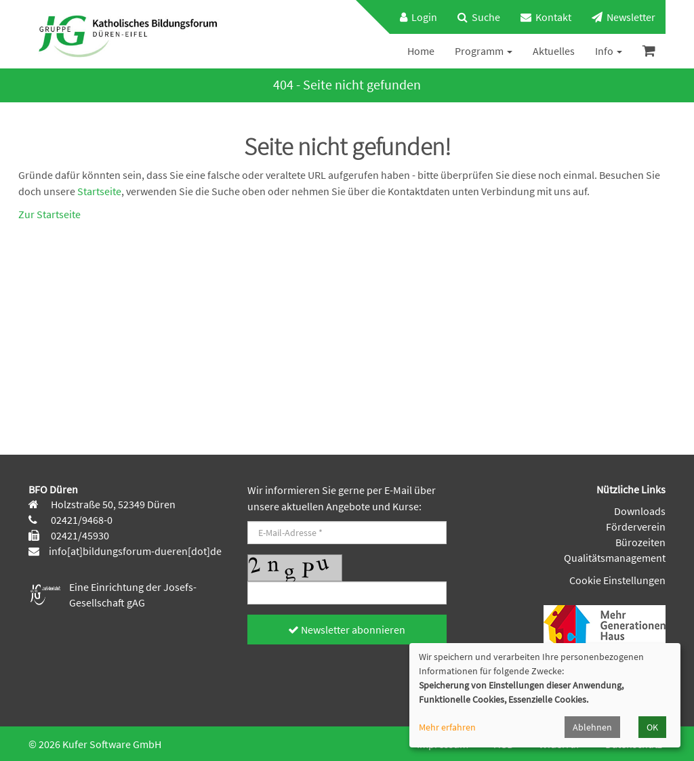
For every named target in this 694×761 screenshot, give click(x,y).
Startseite (99, 191)
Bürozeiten (640, 542)
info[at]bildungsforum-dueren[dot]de (135, 551)
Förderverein (636, 526)
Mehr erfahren (447, 727)
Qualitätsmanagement (615, 557)
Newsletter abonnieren (346, 629)
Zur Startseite (49, 214)
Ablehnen (592, 727)
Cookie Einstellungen (617, 580)
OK (652, 727)
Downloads (640, 511)
